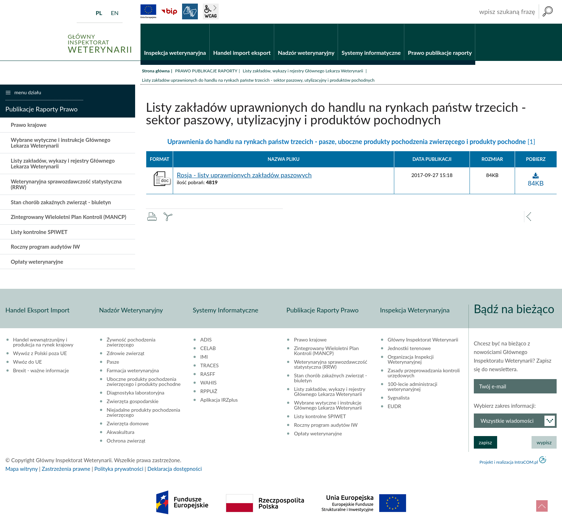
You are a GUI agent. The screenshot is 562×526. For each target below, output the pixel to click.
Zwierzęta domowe (128, 423)
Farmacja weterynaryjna (133, 370)
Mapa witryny (21, 468)
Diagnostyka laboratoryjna (136, 392)
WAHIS (208, 382)
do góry (542, 506)
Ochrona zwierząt (126, 440)
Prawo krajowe (29, 125)
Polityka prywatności (118, 468)
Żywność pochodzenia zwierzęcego (131, 342)
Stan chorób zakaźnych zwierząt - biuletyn (61, 202)
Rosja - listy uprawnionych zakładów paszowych (244, 175)
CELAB (208, 348)
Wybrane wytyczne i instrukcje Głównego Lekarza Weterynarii (60, 143)
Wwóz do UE (27, 361)
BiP (169, 11)
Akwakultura (120, 432)
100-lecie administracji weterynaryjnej (413, 387)
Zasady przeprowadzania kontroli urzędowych (424, 373)
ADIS (206, 339)
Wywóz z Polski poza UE (40, 353)
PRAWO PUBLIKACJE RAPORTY (206, 70)
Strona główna (156, 70)
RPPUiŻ (208, 391)
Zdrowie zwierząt (125, 353)
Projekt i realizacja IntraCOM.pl (509, 462)
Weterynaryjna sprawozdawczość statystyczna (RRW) (66, 184)
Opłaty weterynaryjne (37, 261)
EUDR (394, 406)
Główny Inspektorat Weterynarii (423, 339)
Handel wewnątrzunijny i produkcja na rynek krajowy (43, 342)
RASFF (207, 374)
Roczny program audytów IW (45, 247)
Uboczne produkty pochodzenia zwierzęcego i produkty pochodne (144, 382)
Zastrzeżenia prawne (66, 468)
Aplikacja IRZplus (219, 399)
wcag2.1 (211, 11)
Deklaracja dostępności (174, 468)
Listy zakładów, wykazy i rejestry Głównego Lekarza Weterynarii (303, 70)
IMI (204, 356)
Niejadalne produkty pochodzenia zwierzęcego (143, 412)
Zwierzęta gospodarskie (133, 401)
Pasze (113, 361)
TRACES (209, 365)
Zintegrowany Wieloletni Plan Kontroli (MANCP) (68, 217)
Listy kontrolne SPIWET (39, 232)
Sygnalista (399, 397)
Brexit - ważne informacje (41, 370)
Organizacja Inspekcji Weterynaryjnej (411, 359)
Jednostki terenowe (409, 348)
